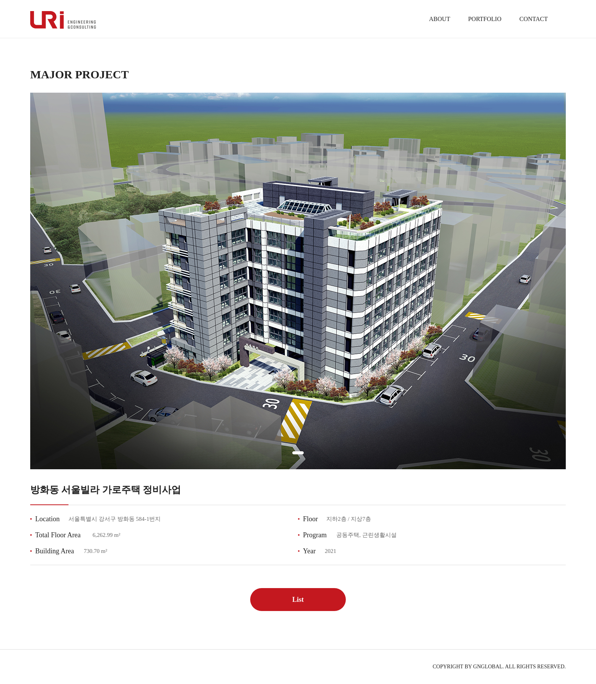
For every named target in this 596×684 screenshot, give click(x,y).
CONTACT (533, 19)
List (298, 599)
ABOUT (439, 19)
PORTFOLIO (485, 19)
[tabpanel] (298, 281)
